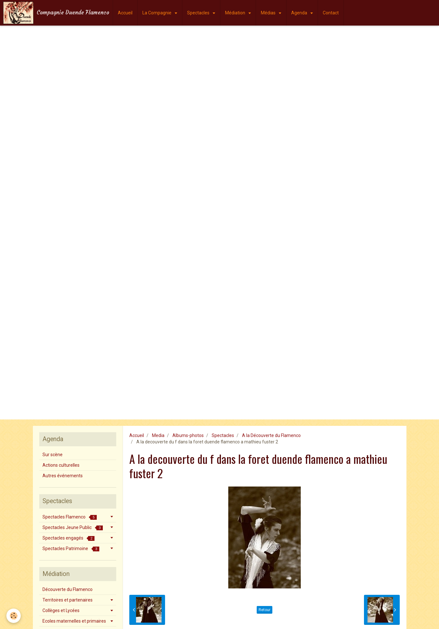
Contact (331, 12)
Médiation (235, 12)
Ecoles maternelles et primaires (74, 621)
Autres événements (62, 475)
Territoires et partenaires (67, 599)
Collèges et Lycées (60, 610)
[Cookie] (13, 616)
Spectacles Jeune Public (72, 527)
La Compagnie (157, 12)
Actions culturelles (60, 465)
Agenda (299, 12)
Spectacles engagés (68, 538)
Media (158, 435)
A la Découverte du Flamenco (271, 435)
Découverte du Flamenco (67, 589)
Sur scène (52, 454)
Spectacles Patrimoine (70, 548)
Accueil (125, 12)
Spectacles (198, 12)
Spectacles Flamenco (69, 517)
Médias (268, 12)
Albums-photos (188, 435)
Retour (264, 610)
